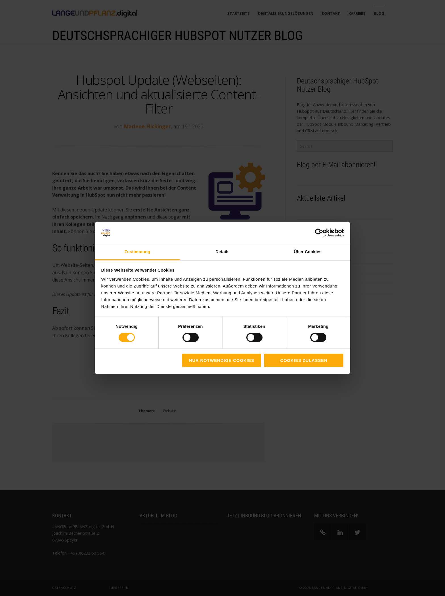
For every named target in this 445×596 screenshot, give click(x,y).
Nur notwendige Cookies (221, 360)
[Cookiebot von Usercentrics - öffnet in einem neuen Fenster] (319, 232)
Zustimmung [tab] (137, 251)
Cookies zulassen (303, 360)
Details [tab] (222, 251)
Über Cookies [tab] (308, 251)
